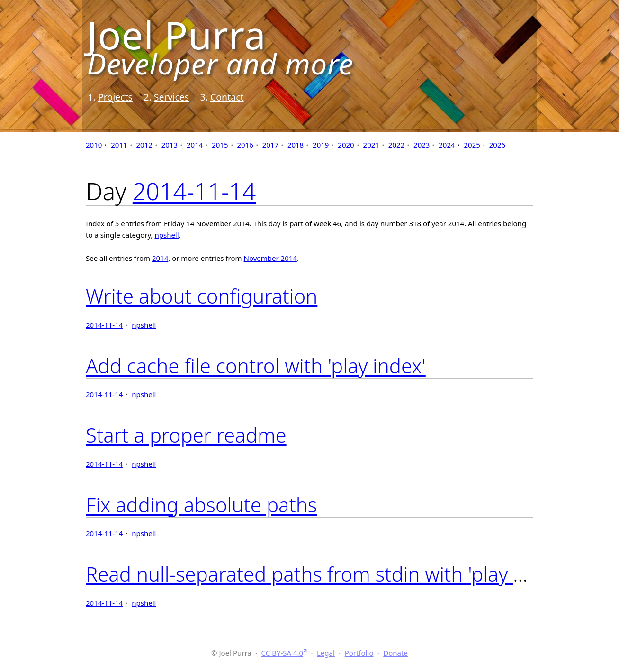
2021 (371, 144)
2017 (270, 144)
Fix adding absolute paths (201, 504)
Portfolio (359, 653)
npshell (166, 235)
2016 (245, 144)
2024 (447, 144)
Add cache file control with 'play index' (256, 365)
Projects (115, 97)
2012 (144, 144)
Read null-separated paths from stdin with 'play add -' (324, 573)
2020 (346, 144)
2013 (169, 144)
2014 (195, 144)
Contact (227, 97)
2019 (321, 144)
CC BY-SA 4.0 (282, 653)
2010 (94, 144)
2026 (497, 144)
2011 (119, 144)
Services (171, 97)
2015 (220, 144)
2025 (472, 144)
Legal (326, 653)
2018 (295, 144)
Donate (395, 653)
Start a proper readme (186, 434)
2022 (396, 144)
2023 (421, 144)
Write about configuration (201, 295)
